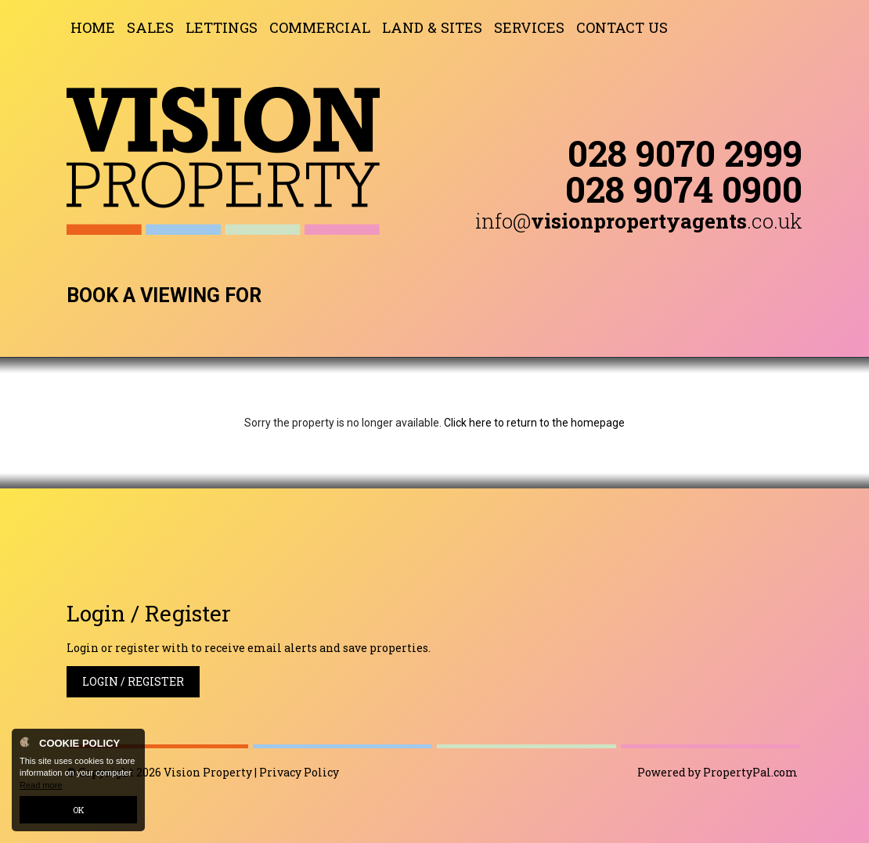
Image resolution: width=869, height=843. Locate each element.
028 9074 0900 (683, 189)
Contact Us (622, 27)
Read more (41, 785)
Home (92, 27)
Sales (150, 27)
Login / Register (133, 681)
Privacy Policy (299, 772)
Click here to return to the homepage (534, 422)
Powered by (717, 772)
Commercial (319, 27)
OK (79, 810)
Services (529, 27)
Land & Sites (432, 27)
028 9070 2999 (685, 153)
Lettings (222, 27)
